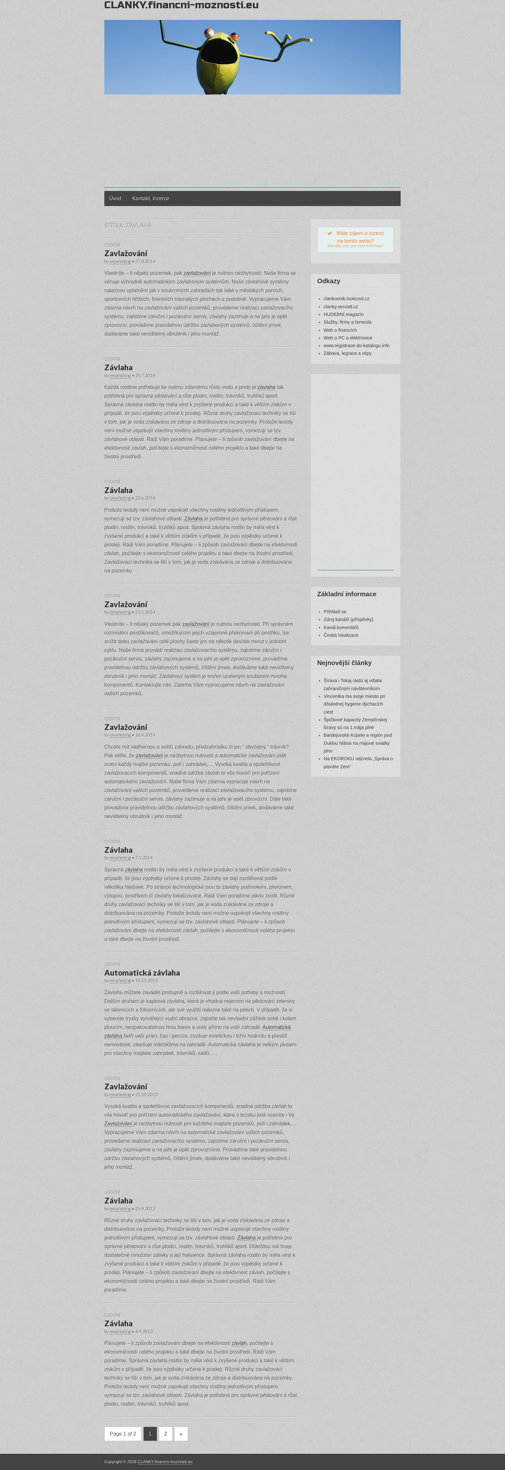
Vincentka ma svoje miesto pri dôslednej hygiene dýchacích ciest (354, 705)
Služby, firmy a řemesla (347, 323)
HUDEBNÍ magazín (344, 315)
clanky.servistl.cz (341, 308)
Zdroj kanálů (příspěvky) (348, 620)
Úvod (115, 198)
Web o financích (340, 331)
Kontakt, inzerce (150, 198)
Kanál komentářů (341, 628)
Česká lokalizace (341, 636)
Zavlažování (125, 253)
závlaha (266, 387)
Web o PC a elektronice (348, 339)
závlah (239, 1343)
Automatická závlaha (142, 972)
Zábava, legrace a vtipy (348, 354)
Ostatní (112, 245)
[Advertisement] (252, 143)
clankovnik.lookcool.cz (346, 300)
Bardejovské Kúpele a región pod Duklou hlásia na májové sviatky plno (358, 744)
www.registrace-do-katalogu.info (357, 346)
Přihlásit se (335, 613)
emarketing (120, 261)
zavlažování (197, 273)
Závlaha (118, 367)
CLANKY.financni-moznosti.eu (165, 1461)
